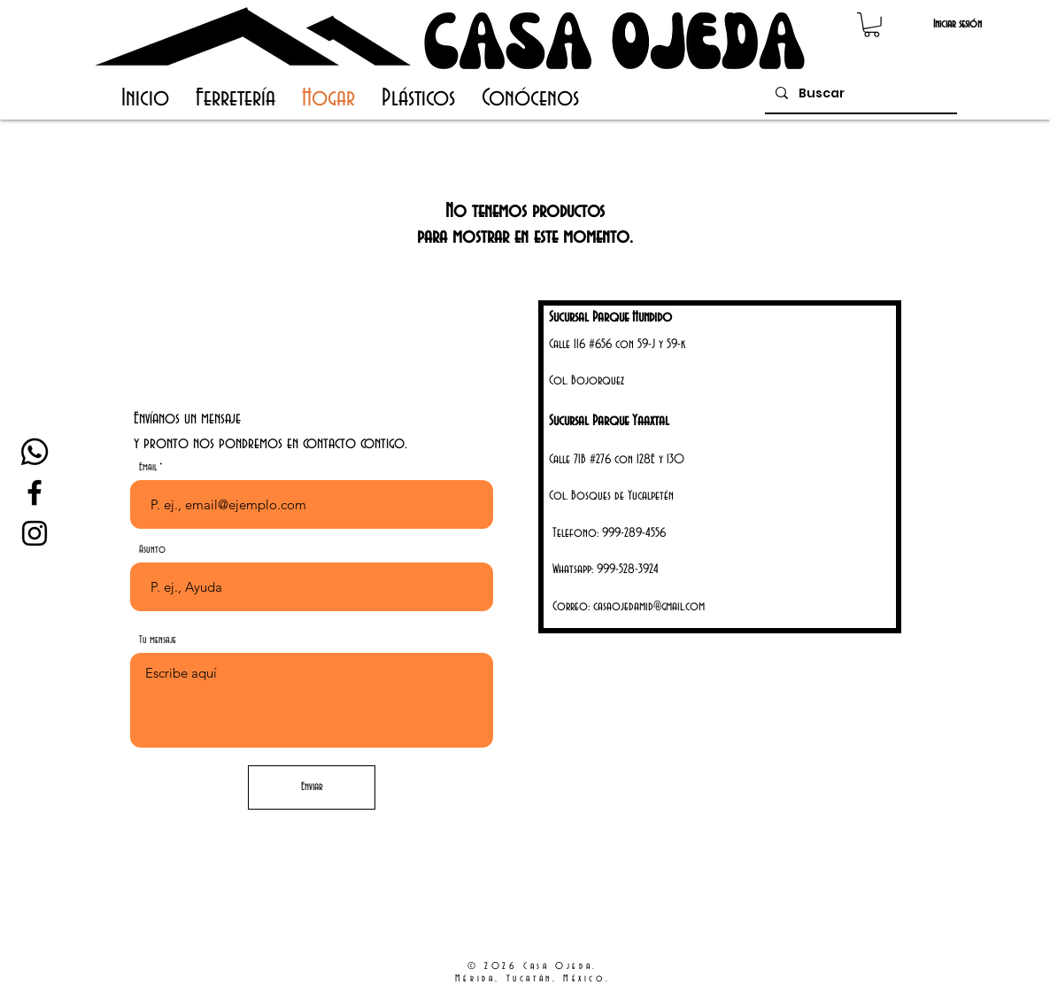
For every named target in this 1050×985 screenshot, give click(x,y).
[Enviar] (311, 787)
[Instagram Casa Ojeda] (34, 533)
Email (148, 467)
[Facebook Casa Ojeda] (34, 492)
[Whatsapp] (34, 452)
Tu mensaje (157, 640)
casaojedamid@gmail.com (649, 607)
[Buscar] (859, 93)
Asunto (152, 549)
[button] (871, 24)
